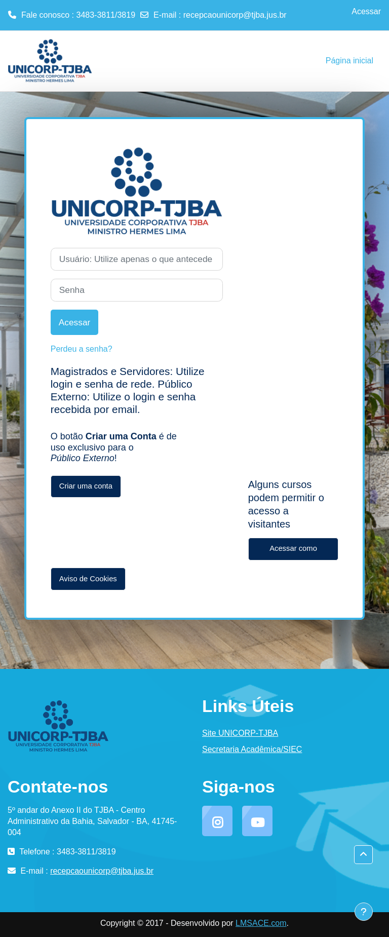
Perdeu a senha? (81, 349)
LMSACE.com (261, 923)
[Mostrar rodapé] (364, 912)
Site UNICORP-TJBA (240, 733)
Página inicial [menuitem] (349, 60)
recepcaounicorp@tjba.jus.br (235, 15)
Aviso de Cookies (88, 579)
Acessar (366, 11)
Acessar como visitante (293, 552)
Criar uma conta (85, 486)
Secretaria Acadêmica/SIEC (252, 749)
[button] (363, 854)
